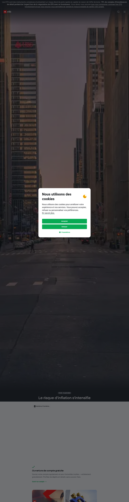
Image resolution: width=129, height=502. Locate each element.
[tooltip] (64, 251)
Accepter (64, 259)
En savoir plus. (48, 251)
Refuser (64, 265)
